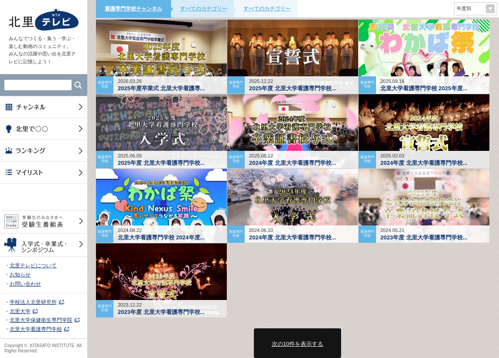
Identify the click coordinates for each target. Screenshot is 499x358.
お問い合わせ (25, 284)
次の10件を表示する (297, 344)
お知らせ (20, 275)
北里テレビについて (33, 266)
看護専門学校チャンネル (133, 9)
